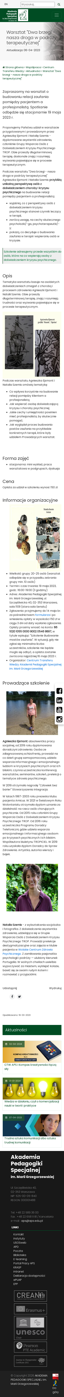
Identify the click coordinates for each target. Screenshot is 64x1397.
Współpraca (33, 67)
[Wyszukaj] (38, 4)
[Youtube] (59, 709)
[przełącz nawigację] (56, 15)
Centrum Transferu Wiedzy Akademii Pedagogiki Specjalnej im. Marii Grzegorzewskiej (35, 664)
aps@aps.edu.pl (32, 1221)
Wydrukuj (55, 988)
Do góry (56, 1390)
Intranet (18, 1272)
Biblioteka (19, 1255)
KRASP (17, 1267)
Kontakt (18, 1234)
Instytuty (19, 1238)
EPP (15, 1284)
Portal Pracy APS (24, 1263)
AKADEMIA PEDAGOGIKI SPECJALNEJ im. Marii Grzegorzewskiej (29, 1380)
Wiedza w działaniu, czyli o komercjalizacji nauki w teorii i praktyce (31, 1103)
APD (16, 1247)
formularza (42, 615)
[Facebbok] (59, 690)
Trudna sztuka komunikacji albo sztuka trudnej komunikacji (30, 1140)
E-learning (20, 1259)
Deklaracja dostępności (29, 1276)
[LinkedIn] (59, 700)
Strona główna (14, 67)
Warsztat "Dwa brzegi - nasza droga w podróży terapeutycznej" (32, 74)
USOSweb (19, 1243)
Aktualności (33, 71)
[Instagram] (59, 719)
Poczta (18, 1251)
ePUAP (17, 1280)
